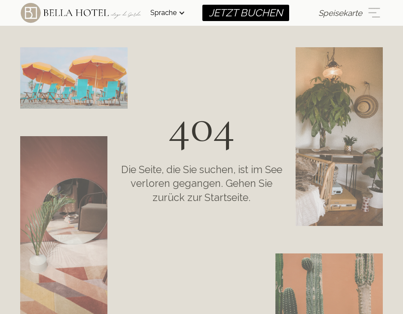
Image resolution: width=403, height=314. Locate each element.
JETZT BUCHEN (246, 12)
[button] (168, 13)
